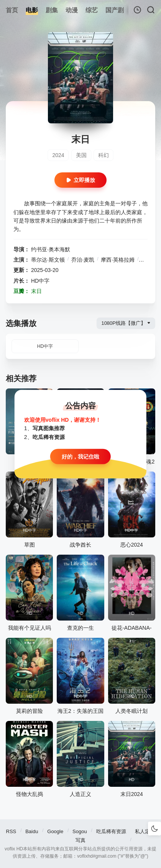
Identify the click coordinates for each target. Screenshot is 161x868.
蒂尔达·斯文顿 (48, 260)
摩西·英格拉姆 (118, 260)
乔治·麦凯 (82, 260)
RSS (11, 831)
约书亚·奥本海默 (50, 249)
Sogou (79, 831)
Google (55, 831)
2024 (58, 155)
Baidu (31, 831)
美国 (81, 155)
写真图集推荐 (49, 428)
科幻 (103, 155)
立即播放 (80, 180)
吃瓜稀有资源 (111, 831)
